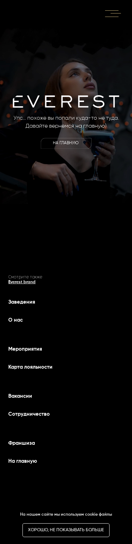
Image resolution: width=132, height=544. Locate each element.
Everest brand (22, 282)
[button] (113, 12)
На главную (22, 461)
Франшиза (21, 443)
